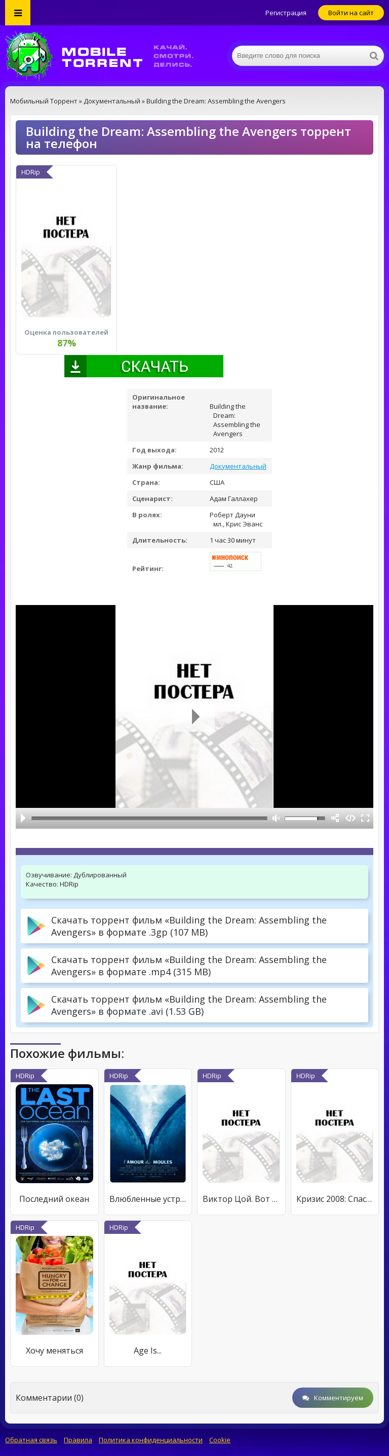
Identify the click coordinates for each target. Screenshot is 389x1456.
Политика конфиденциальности (151, 1439)
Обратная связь (31, 1439)
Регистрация (285, 12)
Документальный (238, 466)
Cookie (219, 1439)
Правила (78, 1439)
